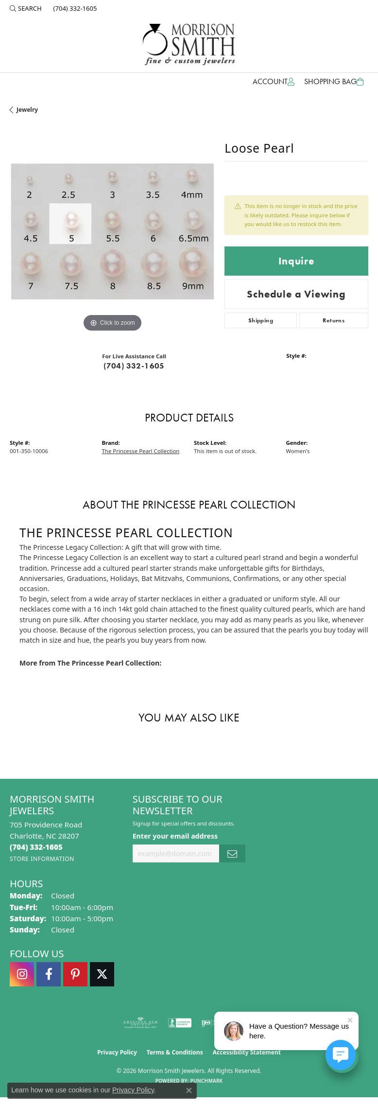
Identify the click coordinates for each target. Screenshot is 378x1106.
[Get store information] (42, 859)
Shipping (260, 320)
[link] (74, 8)
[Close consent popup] (189, 1090)
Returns (333, 320)
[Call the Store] (36, 847)
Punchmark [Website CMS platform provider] (206, 1080)
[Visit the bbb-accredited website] (179, 1023)
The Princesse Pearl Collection (141, 451)
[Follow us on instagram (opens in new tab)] (22, 974)
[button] (26, 8)
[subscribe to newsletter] (232, 853)
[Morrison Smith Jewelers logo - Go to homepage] (189, 44)
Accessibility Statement (247, 1052)
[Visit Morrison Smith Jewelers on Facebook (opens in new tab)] (48, 974)
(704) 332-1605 (134, 366)
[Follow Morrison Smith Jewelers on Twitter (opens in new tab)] (102, 974)
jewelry (27, 109)
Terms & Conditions (175, 1052)
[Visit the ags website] (140, 1023)
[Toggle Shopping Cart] (333, 81)
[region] (112, 231)
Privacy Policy (117, 1052)
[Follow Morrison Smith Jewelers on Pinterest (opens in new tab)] (75, 974)
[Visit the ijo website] (212, 1023)
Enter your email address (175, 836)
